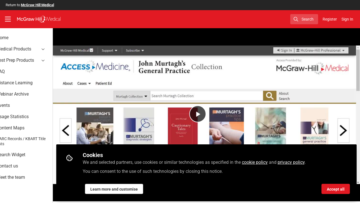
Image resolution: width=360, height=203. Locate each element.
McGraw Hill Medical (37, 5)
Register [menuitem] (330, 19)
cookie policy (274, 161)
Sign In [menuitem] (347, 19)
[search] (304, 19)
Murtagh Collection (93, 200)
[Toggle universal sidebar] (8, 19)
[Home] (39, 19)
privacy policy (310, 161)
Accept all (336, 188)
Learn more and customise (133, 188)
